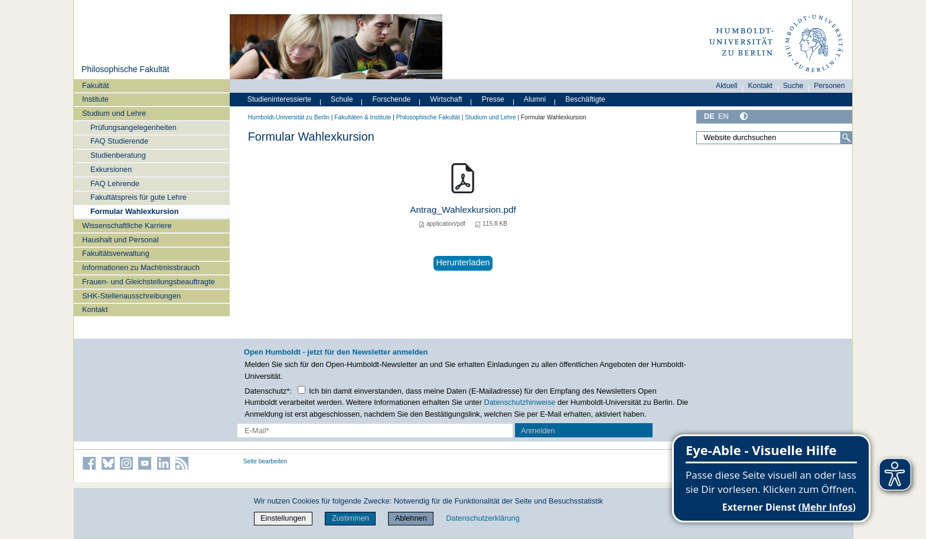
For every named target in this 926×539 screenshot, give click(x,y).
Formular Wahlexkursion (134, 211)
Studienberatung (118, 155)
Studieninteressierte (279, 99)
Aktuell (727, 86)
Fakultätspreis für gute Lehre (138, 197)
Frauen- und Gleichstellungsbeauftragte (148, 281)
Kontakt (94, 309)
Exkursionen (111, 169)
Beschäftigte (585, 99)
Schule (342, 99)
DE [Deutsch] (709, 116)
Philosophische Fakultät (125, 69)
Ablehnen (411, 518)
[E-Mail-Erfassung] (375, 430)
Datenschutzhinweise (520, 402)
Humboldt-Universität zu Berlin (289, 117)
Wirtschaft (446, 99)
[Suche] (846, 137)
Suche (793, 86)
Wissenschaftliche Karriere (126, 225)
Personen (829, 86)
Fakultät (95, 85)
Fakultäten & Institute (362, 117)
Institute (95, 99)
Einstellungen (283, 518)
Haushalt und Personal (120, 239)
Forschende (392, 99)
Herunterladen (463, 262)
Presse (493, 99)
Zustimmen (350, 518)
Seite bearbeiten (265, 461)
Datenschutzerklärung (482, 518)
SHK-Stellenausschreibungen (131, 295)
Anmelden (538, 430)
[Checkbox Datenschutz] (301, 390)
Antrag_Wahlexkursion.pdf (463, 209)
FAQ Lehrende (114, 183)
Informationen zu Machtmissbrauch (141, 267)
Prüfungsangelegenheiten (133, 127)
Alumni (535, 99)
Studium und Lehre (114, 113)
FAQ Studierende (119, 141)
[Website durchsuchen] (774, 137)
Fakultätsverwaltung (115, 253)
